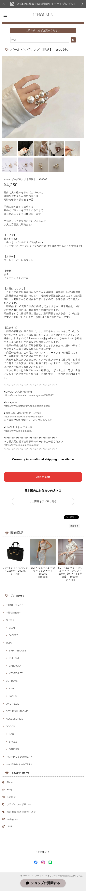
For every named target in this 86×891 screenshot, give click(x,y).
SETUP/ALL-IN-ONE (17, 711)
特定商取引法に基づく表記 (21, 812)
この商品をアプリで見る (42, 501)
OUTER (10, 620)
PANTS (13, 696)
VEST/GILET (15, 673)
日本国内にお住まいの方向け (43, 490)
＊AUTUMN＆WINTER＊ (19, 764)
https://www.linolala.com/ (18, 430)
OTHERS (14, 749)
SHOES (13, 741)
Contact (11, 797)
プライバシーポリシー (19, 804)
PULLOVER (15, 658)
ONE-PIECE (12, 703)
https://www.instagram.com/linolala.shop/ (27, 406)
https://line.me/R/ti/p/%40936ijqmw (23, 416)
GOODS (10, 726)
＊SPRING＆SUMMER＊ (19, 756)
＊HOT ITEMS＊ (14, 605)
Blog (9, 789)
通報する (74, 526)
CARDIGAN (15, 665)
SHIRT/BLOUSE (17, 650)
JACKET (13, 635)
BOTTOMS (12, 681)
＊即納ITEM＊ (13, 612)
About (10, 782)
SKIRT (12, 688)
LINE (9, 826)
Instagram (12, 819)
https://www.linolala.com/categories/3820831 (29, 395)
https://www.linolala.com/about (21, 445)
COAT (12, 628)
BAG (11, 734)
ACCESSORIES (14, 718)
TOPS (9, 643)
